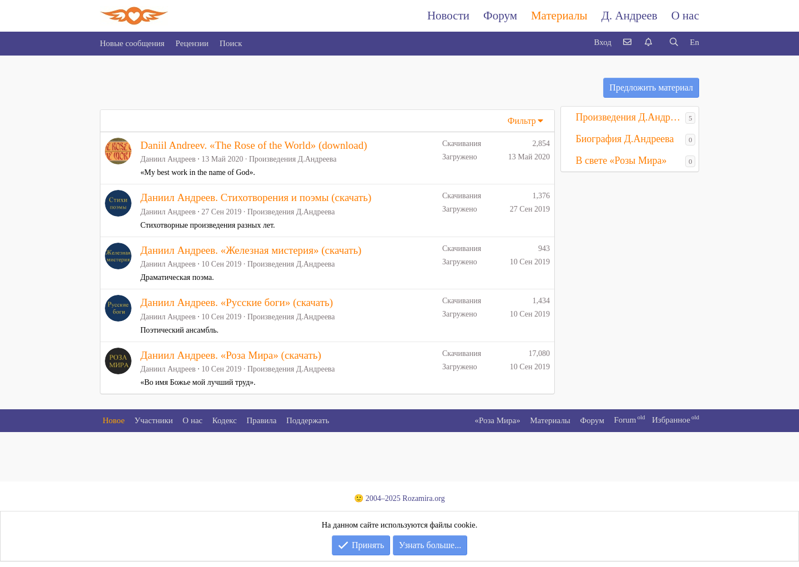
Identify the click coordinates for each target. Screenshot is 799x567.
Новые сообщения (132, 43)
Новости (448, 15)
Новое (114, 420)
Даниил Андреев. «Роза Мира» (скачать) (230, 355)
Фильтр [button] (522, 121)
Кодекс (225, 420)
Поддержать (307, 420)
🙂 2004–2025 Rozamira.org (399, 498)
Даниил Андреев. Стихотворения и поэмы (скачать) (255, 197)
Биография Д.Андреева (624, 138)
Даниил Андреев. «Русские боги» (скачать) (236, 302)
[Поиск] (673, 42)
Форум (500, 15)
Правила (261, 420)
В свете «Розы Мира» (620, 160)
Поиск (231, 43)
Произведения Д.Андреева (293, 159)
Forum (625, 419)
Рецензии (192, 43)
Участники (153, 420)
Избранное (671, 419)
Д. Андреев (629, 15)
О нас (685, 15)
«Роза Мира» (497, 420)
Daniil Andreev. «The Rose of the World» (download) (253, 145)
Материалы (559, 15)
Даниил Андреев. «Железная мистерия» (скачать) (250, 250)
